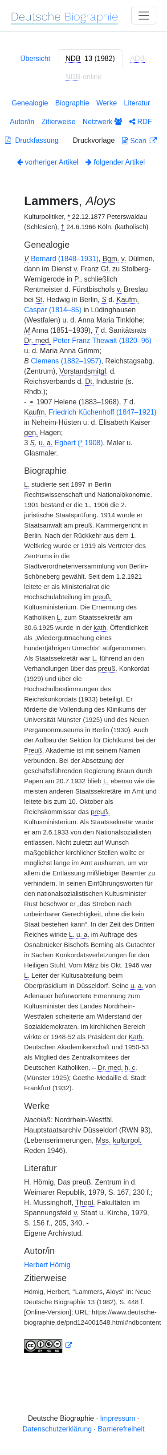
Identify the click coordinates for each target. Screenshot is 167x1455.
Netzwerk (102, 121)
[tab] (90, 58)
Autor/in (22, 121)
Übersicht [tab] (35, 58)
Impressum (117, 1418)
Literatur (137, 103)
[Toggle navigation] (143, 15)
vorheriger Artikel (48, 162)
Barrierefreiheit (121, 1429)
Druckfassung (32, 140)
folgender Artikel (115, 162)
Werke (106, 103)
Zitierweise (58, 121)
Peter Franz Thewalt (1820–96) (102, 340)
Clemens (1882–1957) (66, 361)
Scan (135, 141)
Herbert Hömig (47, 1265)
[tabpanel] (83, 727)
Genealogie (30, 103)
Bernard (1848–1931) (64, 258)
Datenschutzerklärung (57, 1429)
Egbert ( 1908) (79, 443)
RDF (140, 121)
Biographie (72, 103)
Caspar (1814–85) (52, 310)
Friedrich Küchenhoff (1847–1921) (103, 412)
